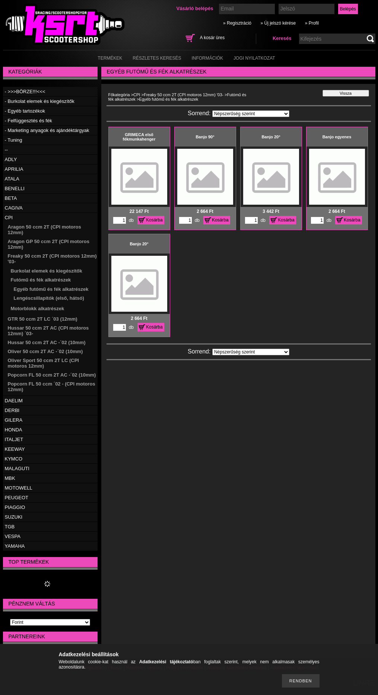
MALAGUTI (17, 468)
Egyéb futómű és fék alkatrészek (51, 289)
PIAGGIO (15, 507)
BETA (11, 198)
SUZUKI (14, 517)
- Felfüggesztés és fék (28, 120)
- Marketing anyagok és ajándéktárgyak (47, 130)
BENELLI (15, 188)
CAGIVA (14, 208)
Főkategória (119, 94)
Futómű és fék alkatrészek (41, 280)
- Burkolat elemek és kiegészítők (39, 101)
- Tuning (13, 140)
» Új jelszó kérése (278, 23)
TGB (10, 526)
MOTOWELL (18, 488)
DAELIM (14, 400)
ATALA (12, 179)
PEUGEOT (17, 497)
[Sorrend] (250, 113)
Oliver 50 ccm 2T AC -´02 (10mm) (45, 351)
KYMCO (14, 459)
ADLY (11, 159)
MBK (10, 478)
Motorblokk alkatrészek (37, 308)
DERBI (12, 410)
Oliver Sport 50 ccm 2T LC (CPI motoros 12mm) (43, 363)
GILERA (14, 420)
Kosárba (154, 220)
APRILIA (14, 169)
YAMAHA (15, 546)
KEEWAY (15, 449)
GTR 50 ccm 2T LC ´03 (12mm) (42, 319)
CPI (9, 217)
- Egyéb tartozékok (25, 111)
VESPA (12, 536)
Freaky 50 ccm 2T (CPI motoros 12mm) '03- (183, 94)
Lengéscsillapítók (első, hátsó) (49, 298)
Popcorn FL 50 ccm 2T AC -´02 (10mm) (52, 375)
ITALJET (14, 439)
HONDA (13, 430)
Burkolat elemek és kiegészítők (46, 271)
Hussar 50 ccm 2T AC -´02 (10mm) (47, 342)
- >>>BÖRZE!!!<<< (25, 91)
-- (6, 149)
